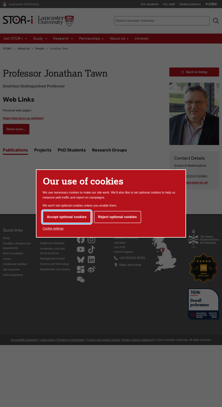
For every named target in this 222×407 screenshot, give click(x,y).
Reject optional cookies (117, 217)
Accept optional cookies (67, 217)
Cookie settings (53, 228)
